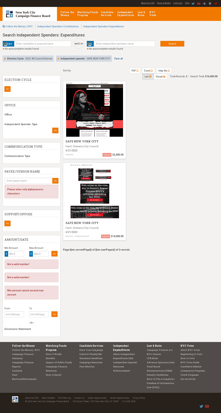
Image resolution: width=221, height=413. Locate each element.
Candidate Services (107, 14)
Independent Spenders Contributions (58, 26)
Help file (164, 70)
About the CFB (148, 3)
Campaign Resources (90, 362)
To (30, 308)
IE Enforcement (121, 370)
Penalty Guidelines (157, 374)
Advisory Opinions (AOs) (160, 362)
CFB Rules (152, 358)
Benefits (50, 358)
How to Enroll (53, 374)
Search (172, 43)
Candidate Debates (190, 366)
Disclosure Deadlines (90, 358)
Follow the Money (67, 14)
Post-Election (87, 366)
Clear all (118, 58)
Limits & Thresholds (90, 354)
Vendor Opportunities (119, 398)
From (7, 308)
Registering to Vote (191, 354)
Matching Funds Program (87, 14)
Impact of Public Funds (59, 362)
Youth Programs (189, 374)
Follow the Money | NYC (19, 26)
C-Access (177, 3)
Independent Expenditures (125, 14)
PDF (135, 70)
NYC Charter (154, 354)
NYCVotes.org (64, 398)
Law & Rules (141, 14)
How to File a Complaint (161, 379)
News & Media (164, 3)
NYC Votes (153, 14)
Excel (148, 70)
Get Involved (187, 379)
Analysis (17, 370)
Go (7, 89)
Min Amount (11, 248)
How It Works (53, 354)
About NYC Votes (190, 350)
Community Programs (192, 370)
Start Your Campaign (91, 350)
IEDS (187, 3)
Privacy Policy (139, 398)
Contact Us (79, 398)
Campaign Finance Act (160, 350)
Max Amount (36, 248)
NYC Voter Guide (189, 362)
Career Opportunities (97, 398)
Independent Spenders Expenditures (103, 26)
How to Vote (187, 358)
